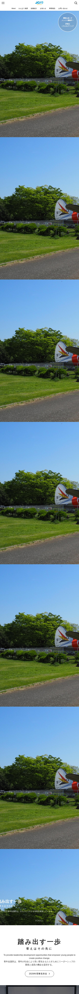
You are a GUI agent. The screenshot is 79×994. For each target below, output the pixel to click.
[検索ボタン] (76, 3)
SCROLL (39, 921)
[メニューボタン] (3, 3)
